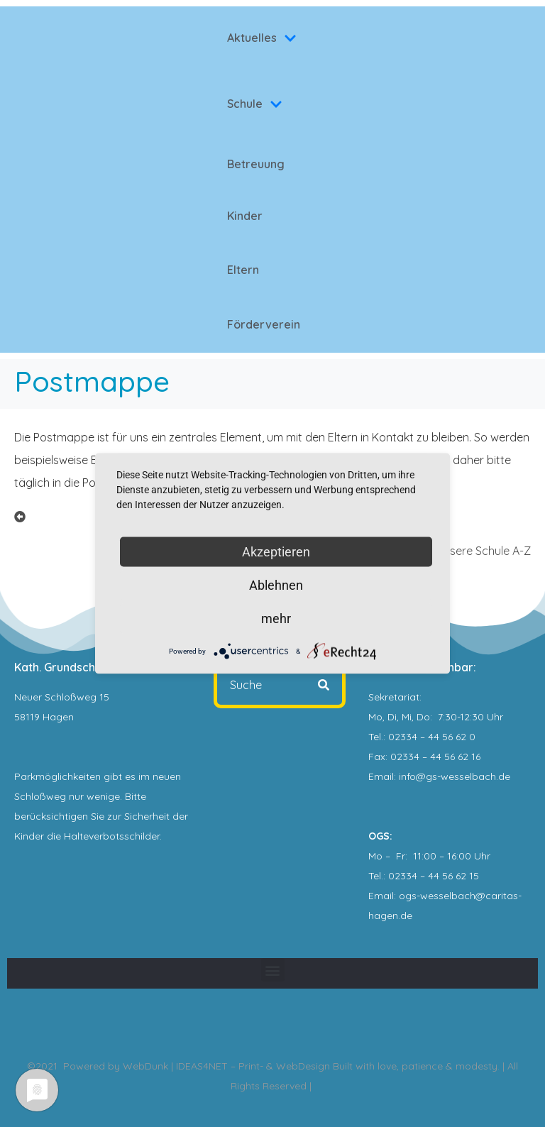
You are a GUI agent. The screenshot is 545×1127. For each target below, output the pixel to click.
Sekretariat (393, 697)
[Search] (323, 685)
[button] (273, 970)
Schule (254, 104)
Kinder (245, 216)
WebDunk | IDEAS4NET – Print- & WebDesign (226, 1066)
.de (405, 915)
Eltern (243, 270)
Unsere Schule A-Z (483, 551)
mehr (276, 618)
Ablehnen (276, 585)
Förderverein (263, 324)
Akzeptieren (276, 551)
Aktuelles (262, 38)
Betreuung (256, 164)
